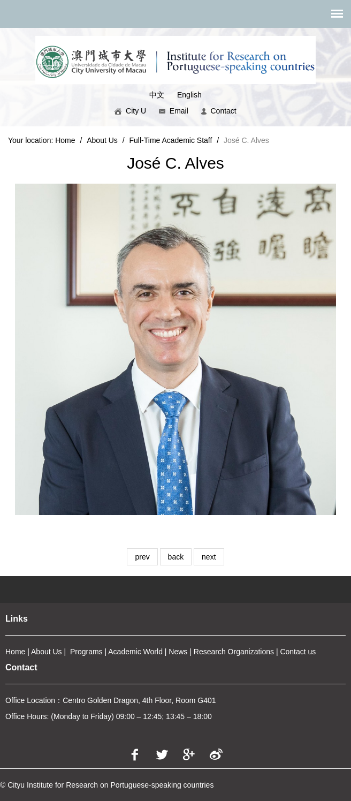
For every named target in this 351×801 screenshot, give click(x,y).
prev (142, 557)
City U (130, 111)
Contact (218, 111)
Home (65, 140)
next (209, 557)
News (178, 651)
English (189, 94)
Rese (202, 651)
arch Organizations (242, 651)
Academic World (135, 651)
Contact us (298, 651)
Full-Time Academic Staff (170, 140)
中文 (156, 94)
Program (84, 651)
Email (173, 111)
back (176, 557)
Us (56, 651)
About (41, 651)
